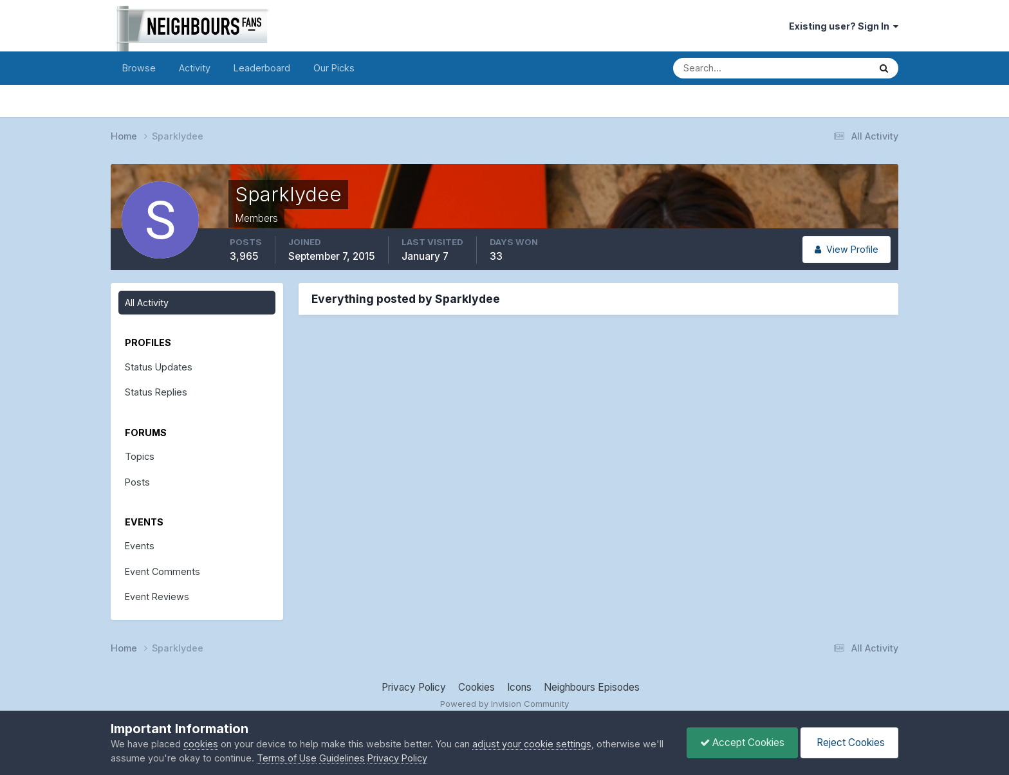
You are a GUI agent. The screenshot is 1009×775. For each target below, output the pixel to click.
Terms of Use (287, 757)
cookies (200, 743)
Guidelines (342, 757)
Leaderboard (262, 67)
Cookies (476, 687)
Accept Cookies (742, 742)
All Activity (147, 302)
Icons (519, 687)
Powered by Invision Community (504, 703)
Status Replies (156, 392)
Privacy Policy (414, 687)
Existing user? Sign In (843, 26)
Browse (139, 67)
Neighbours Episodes (592, 687)
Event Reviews (157, 596)
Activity (194, 67)
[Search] (727, 68)
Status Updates (158, 366)
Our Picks (334, 67)
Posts (137, 482)
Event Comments (162, 571)
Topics (139, 456)
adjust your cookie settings (531, 743)
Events (139, 545)
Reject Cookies (849, 742)
